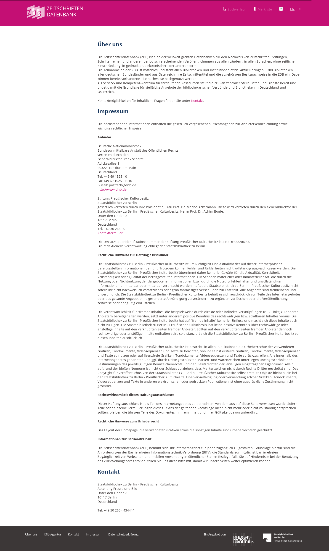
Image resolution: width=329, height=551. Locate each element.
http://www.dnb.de (112, 189)
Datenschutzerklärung (123, 534)
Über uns (31, 534)
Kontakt (197, 100)
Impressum (93, 534)
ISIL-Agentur (52, 534)
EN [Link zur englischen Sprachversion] (292, 9)
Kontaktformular (110, 233)
